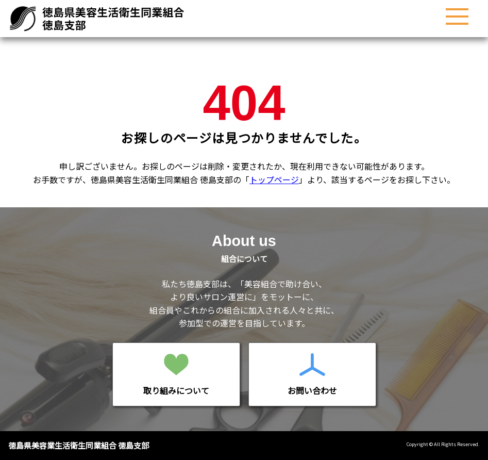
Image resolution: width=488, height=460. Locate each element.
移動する (176, 374)
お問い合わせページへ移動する (312, 374)
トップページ (274, 179)
